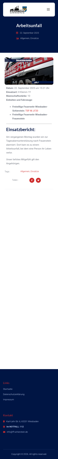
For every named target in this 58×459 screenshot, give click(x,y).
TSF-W (28, 110)
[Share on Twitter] (38, 180)
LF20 (35, 110)
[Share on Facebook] (31, 180)
